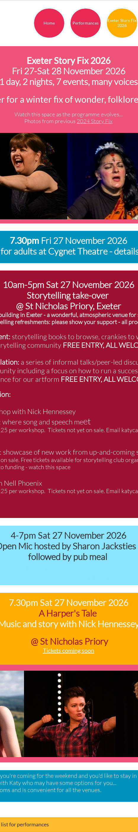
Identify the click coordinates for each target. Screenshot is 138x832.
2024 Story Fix (95, 121)
